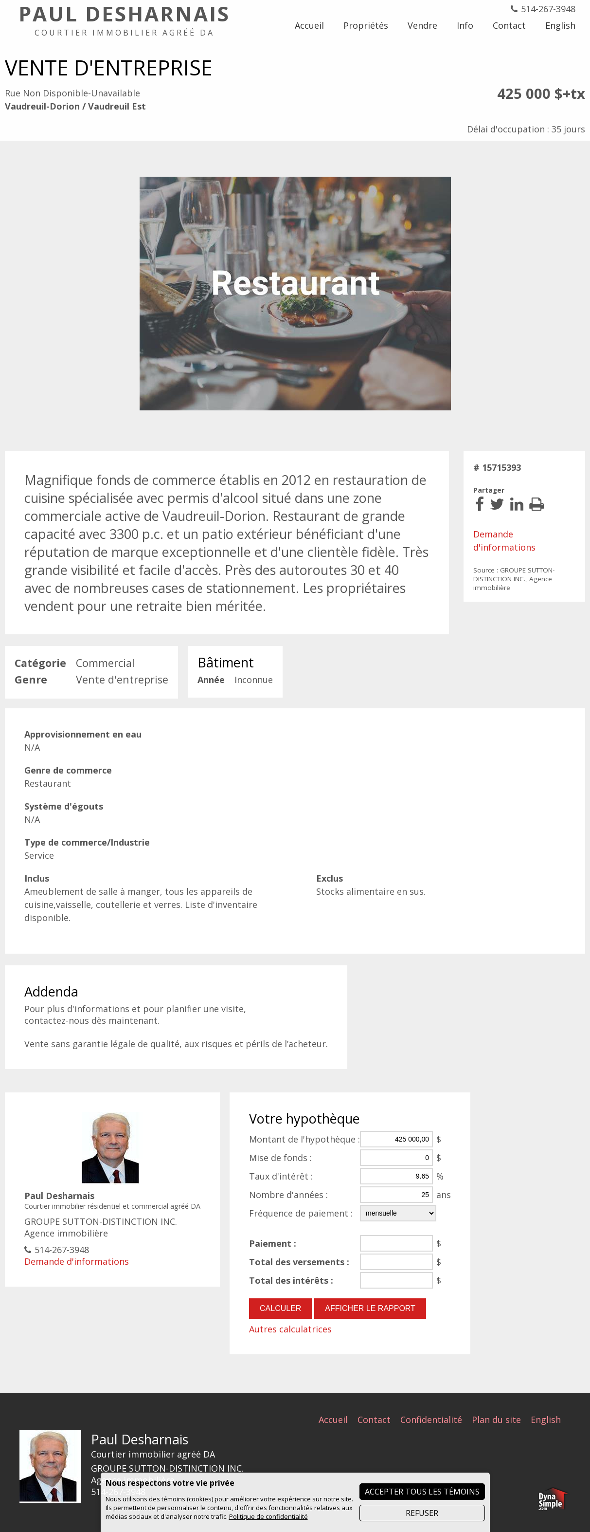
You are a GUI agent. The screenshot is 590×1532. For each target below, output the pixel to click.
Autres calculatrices (290, 1329)
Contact (374, 1419)
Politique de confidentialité (268, 1516)
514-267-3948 (548, 9)
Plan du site (496, 1419)
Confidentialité (431, 1419)
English (546, 1419)
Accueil (333, 1419)
